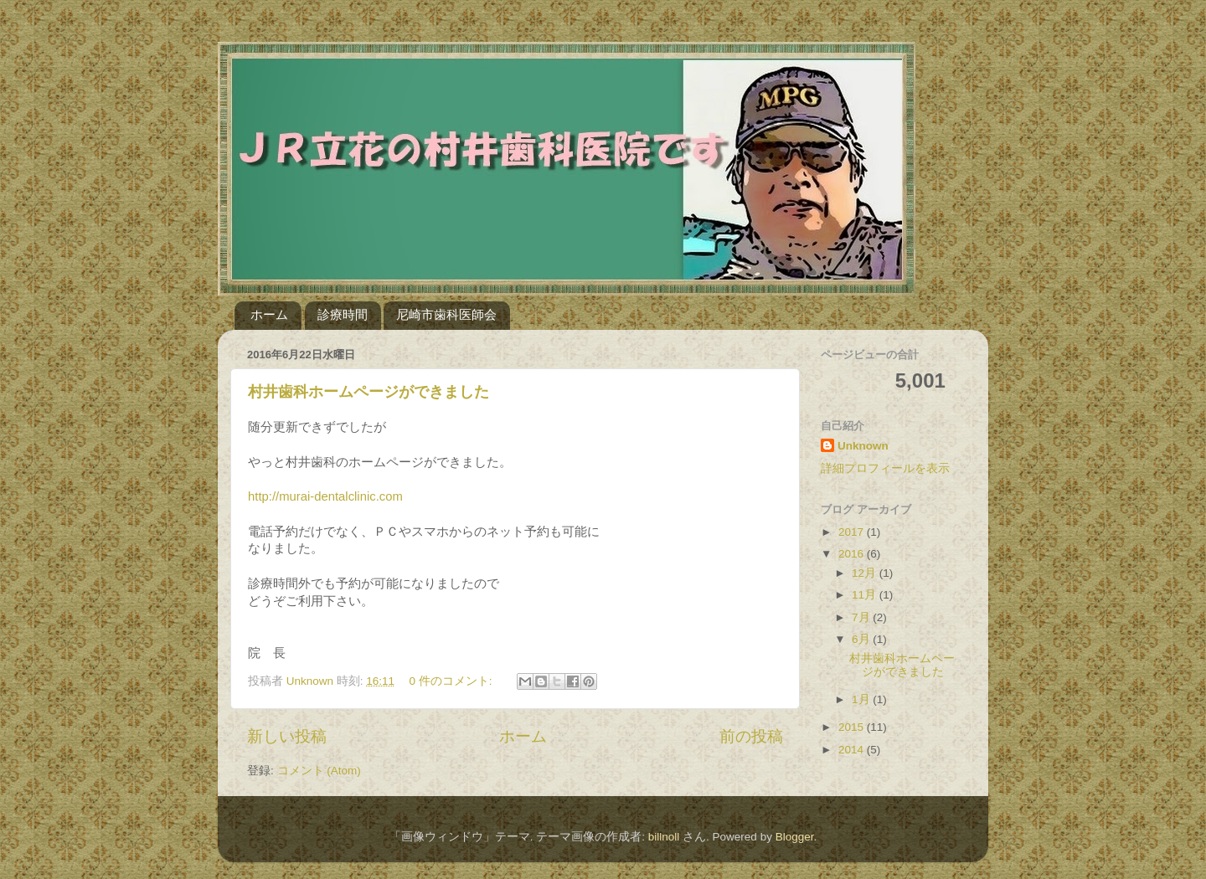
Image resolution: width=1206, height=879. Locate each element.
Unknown (863, 446)
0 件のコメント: (452, 681)
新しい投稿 (287, 736)
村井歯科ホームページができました (368, 391)
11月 (865, 595)
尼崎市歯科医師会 (446, 314)
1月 (862, 699)
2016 (852, 553)
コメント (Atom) (319, 770)
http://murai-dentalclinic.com (325, 496)
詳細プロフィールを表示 (885, 468)
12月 (865, 573)
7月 (862, 617)
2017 (852, 532)
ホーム (269, 314)
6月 (862, 639)
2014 (852, 749)
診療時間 (342, 314)
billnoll (664, 836)
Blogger (795, 836)
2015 (852, 727)
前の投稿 (751, 736)
